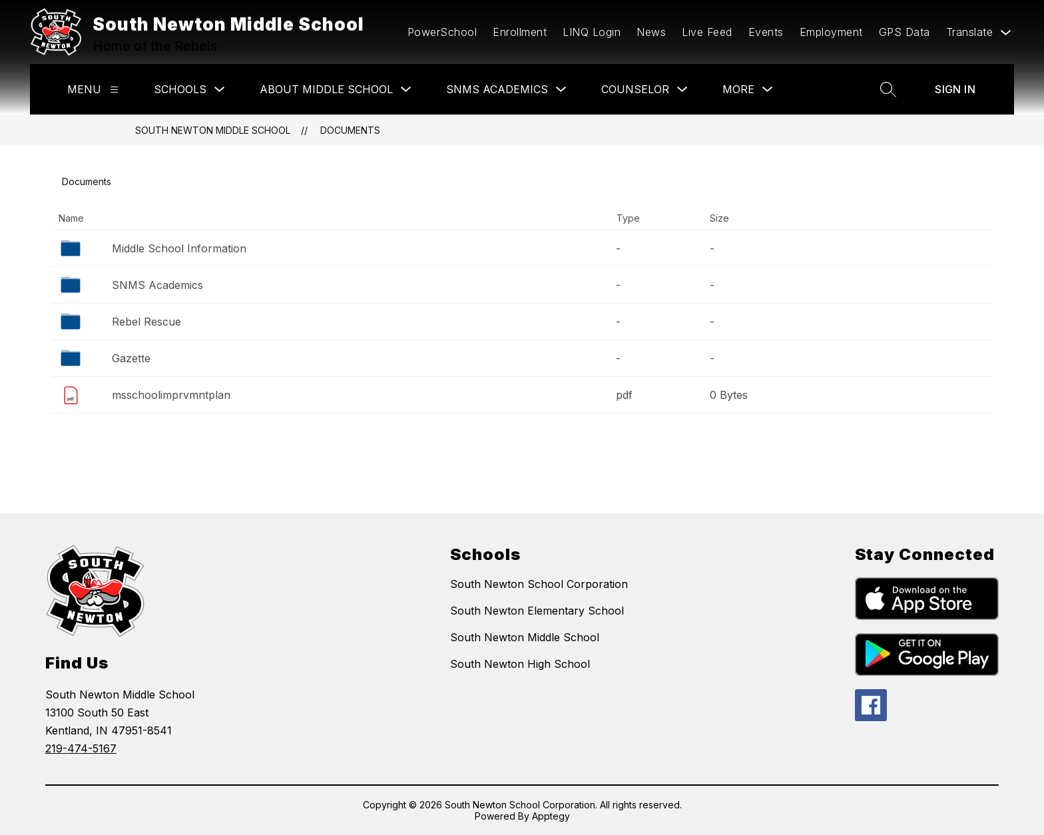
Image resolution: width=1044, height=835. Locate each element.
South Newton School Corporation (539, 584)
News (651, 32)
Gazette (131, 358)
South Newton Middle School (212, 130)
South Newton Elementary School (537, 610)
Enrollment (520, 32)
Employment (831, 32)
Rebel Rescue (146, 321)
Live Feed (707, 32)
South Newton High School (520, 664)
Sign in (955, 89)
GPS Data (904, 32)
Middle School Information (179, 248)
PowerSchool (442, 32)
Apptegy (551, 816)
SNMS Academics (157, 285)
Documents (350, 130)
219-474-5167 (81, 748)
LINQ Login (592, 32)
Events (766, 32)
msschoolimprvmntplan (171, 395)
